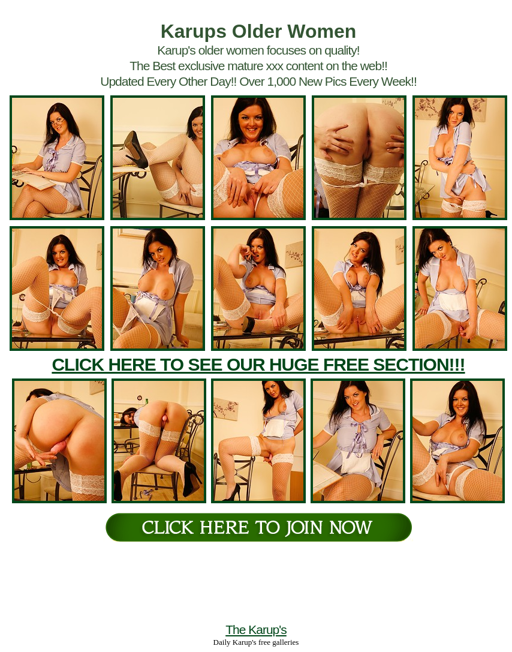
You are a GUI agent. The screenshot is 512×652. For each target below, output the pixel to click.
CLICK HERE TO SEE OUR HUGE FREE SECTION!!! (258, 364)
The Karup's (256, 629)
